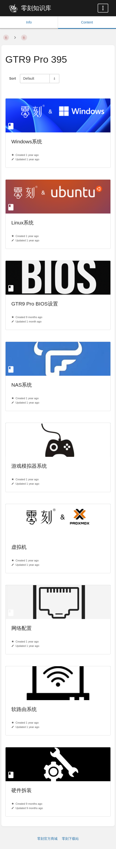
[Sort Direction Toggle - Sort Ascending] (54, 78)
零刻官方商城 (47, 839)
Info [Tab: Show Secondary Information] (29, 22)
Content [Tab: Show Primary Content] (87, 22)
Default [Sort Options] (28, 78)
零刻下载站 (70, 839)
